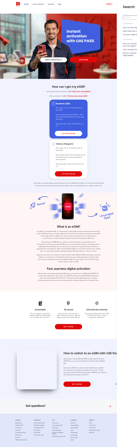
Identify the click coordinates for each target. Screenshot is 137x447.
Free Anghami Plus (39, 428)
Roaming (18, 430)
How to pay (55, 428)
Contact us (92, 425)
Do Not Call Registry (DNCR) (57, 433)
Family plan (37, 430)
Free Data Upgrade (39, 425)
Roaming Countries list (58, 436)
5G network (37, 432)
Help (59, 4)
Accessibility (74, 432)
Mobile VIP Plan (19, 425)
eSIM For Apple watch (21, 440)
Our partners (74, 435)
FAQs (90, 423)
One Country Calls (39, 435)
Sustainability (74, 425)
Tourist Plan (18, 428)
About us (73, 423)
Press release (74, 428)
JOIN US (109, 4)
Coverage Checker (94, 430)
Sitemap (91, 432)
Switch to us (55, 423)
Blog (72, 430)
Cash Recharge (56, 430)
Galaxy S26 (18, 435)
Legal (72, 440)
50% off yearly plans (39, 423)
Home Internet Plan (20, 432)
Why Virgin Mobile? (57, 425)
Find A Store (92, 428)
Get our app (74, 437)
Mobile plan (18, 423)
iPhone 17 (17, 437)
